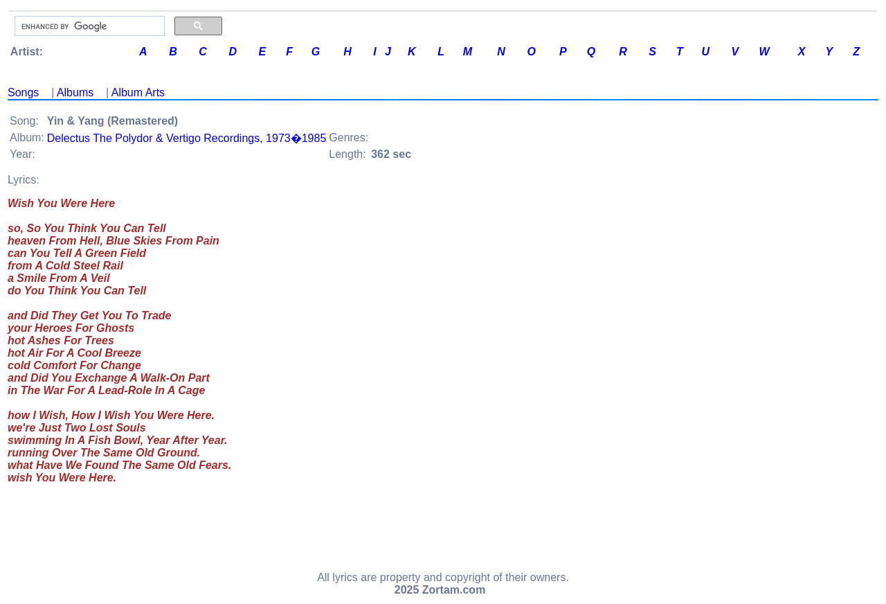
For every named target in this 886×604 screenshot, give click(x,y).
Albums (75, 92)
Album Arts (138, 92)
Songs (23, 92)
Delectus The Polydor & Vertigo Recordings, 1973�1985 (187, 138)
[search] (88, 26)
